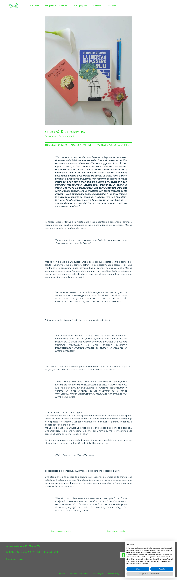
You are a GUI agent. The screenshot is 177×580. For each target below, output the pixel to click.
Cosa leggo (52, 139)
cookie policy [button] (155, 552)
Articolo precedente (60, 534)
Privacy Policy (111, 577)
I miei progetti (76, 7)
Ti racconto (93, 7)
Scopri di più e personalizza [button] (150, 574)
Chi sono (34, 7)
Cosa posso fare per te (53, 7)
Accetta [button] (162, 569)
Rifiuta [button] (137, 569)
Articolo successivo (117, 534)
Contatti (106, 7)
